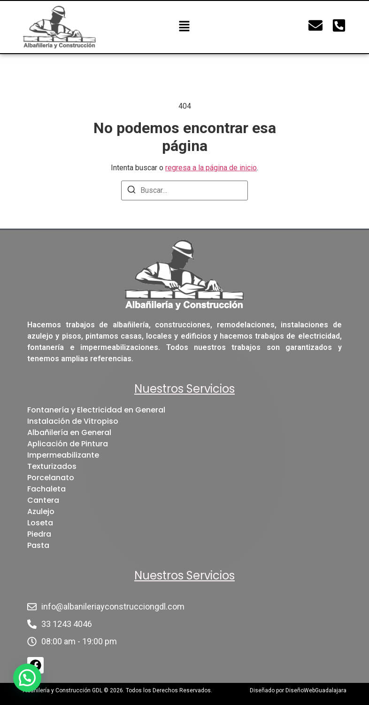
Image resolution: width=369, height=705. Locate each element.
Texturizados (52, 466)
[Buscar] (131, 191)
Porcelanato (50, 477)
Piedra (39, 534)
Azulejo (40, 511)
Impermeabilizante (63, 455)
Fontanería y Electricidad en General (96, 409)
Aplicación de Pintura (67, 443)
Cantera (43, 500)
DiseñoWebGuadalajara (315, 690)
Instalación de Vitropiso (72, 421)
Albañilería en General (69, 432)
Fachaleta (46, 488)
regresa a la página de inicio (211, 167)
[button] (184, 27)
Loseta (40, 522)
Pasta (38, 545)
